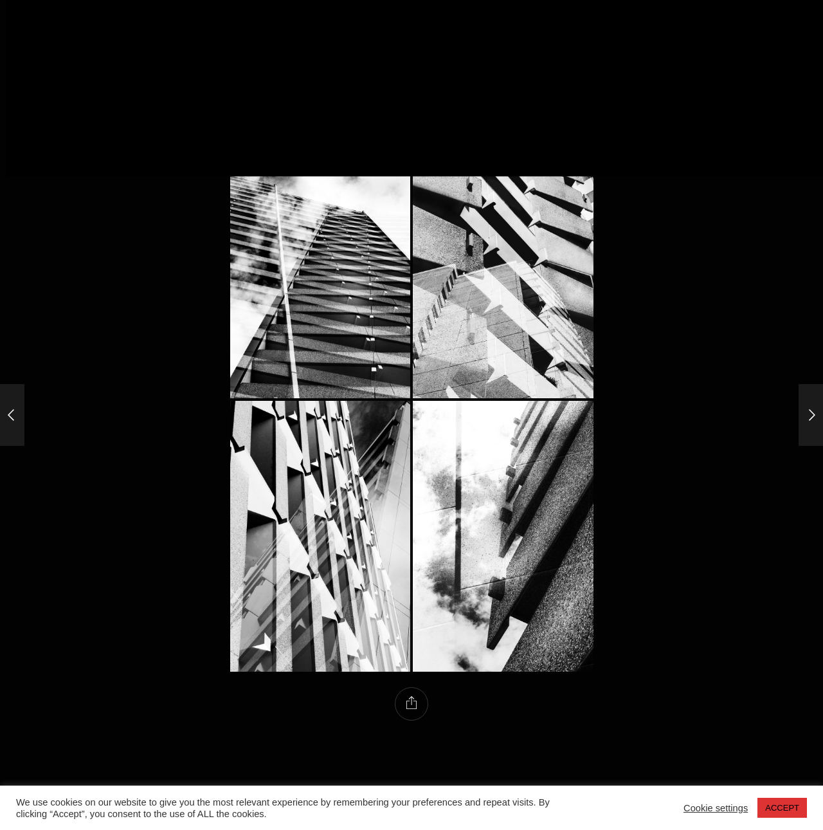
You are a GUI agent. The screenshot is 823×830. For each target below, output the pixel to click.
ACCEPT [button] (782, 808)
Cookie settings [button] (715, 808)
